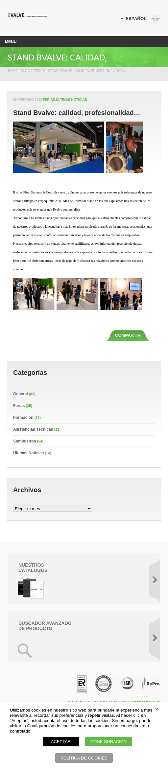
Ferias (49, 100)
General (20, 394)
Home (13, 71)
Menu (10, 41)
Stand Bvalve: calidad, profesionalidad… (76, 112)
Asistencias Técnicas (33, 429)
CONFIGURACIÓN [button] (108, 741)
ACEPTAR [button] (61, 741)
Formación (23, 417)
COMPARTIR (128, 335)
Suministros (24, 441)
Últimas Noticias (71, 100)
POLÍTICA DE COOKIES (84, 758)
